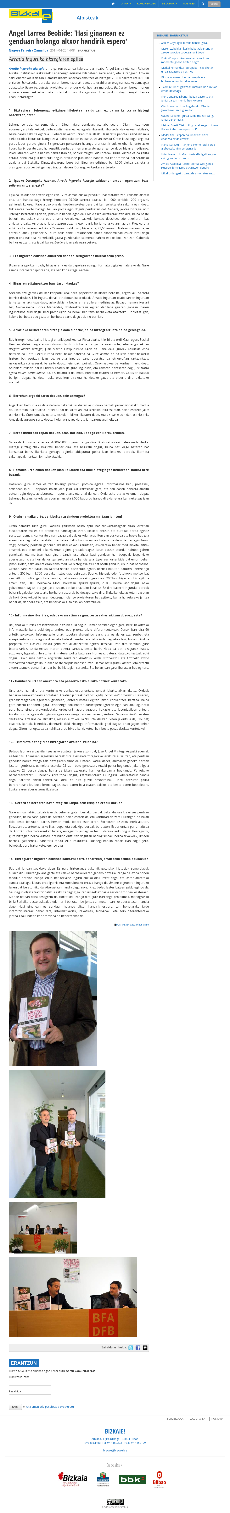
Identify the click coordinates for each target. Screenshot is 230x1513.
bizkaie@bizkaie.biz (115, 1450)
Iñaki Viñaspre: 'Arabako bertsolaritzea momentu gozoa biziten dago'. (185, 60)
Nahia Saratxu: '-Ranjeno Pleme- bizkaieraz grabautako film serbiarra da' (188, 146)
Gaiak (126, 3)
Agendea (189, 3)
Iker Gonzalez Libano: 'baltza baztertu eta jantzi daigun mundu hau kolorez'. (187, 98)
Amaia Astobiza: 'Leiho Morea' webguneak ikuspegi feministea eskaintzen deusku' (187, 165)
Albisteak (87, 17)
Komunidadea (146, 3)
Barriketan (86, 50)
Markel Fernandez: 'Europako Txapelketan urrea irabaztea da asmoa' (187, 69)
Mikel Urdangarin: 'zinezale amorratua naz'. (188, 173)
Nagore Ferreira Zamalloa (28, 50)
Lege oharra (197, 1418)
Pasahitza (15, 1391)
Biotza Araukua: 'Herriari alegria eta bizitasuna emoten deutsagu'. (183, 79)
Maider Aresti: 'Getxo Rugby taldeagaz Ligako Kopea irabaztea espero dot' (189, 127)
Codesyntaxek (110, 1507)
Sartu (214, 4)
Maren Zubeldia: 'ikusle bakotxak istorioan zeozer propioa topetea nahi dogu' (187, 50)
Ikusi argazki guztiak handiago (131, 924)
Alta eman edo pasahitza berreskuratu (50, 1406)
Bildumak (169, 3)
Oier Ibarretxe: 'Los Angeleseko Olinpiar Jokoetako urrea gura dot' (185, 108)
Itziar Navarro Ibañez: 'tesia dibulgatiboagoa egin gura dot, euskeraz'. (188, 156)
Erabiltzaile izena (19, 1377)
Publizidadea (175, 1418)
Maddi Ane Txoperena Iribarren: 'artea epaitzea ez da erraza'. (185, 137)
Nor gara (217, 1418)
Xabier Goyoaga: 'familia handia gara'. (184, 43)
